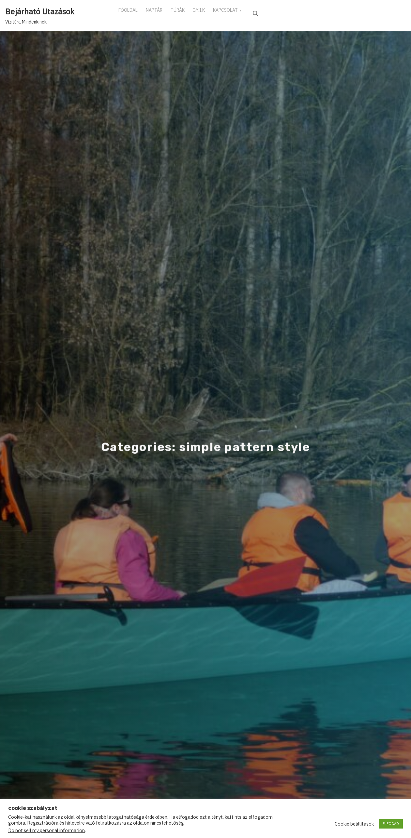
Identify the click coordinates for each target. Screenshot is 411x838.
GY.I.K (216, 13)
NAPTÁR (161, 13)
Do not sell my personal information (46, 830)
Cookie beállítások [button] (354, 824)
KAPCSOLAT (248, 13)
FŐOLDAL (130, 13)
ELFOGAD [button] (391, 823)
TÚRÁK (190, 13)
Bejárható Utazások (39, 11)
